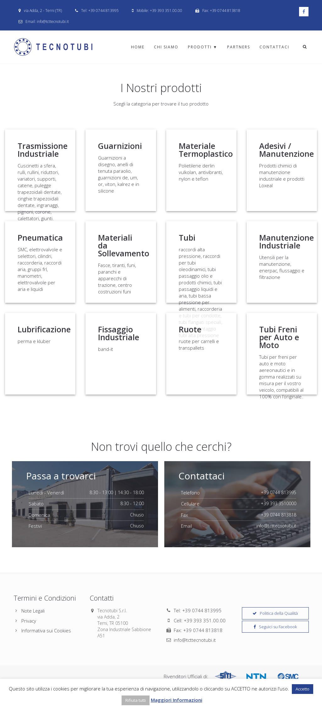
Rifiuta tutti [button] (135, 700)
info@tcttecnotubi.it (195, 640)
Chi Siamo (166, 47)
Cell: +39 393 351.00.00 (200, 620)
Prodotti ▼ (203, 47)
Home (138, 47)
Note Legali (33, 611)
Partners (238, 47)
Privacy (28, 621)
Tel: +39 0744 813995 (197, 610)
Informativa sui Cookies (46, 630)
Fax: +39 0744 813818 (198, 630)
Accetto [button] (302, 689)
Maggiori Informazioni (176, 700)
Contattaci (274, 47)
